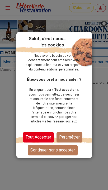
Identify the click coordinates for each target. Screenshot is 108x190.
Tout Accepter (38, 137)
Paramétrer (69, 137)
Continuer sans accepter (52, 150)
